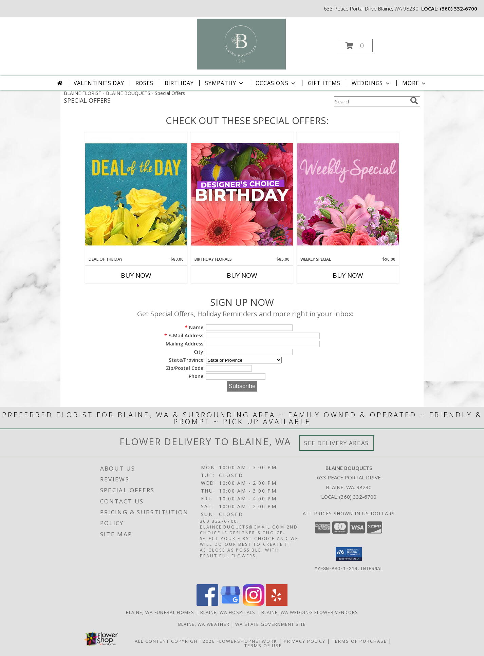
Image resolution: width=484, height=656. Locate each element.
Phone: (197, 376)
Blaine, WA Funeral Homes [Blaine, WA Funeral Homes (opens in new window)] (160, 612)
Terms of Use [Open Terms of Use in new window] (263, 645)
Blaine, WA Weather (203, 624)
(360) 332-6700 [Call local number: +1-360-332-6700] (458, 8)
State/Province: (187, 360)
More (414, 83)
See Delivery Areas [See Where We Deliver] (336, 443)
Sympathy (224, 83)
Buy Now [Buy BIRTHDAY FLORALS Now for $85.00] (242, 275)
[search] (414, 101)
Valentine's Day (99, 83)
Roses (144, 83)
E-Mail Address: (184, 335)
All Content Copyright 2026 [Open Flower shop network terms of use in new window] (175, 641)
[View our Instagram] (253, 604)
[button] (355, 45)
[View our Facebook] (207, 604)
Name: (195, 327)
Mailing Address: (185, 343)
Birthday (179, 83)
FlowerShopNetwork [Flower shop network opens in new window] (247, 641)
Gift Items (324, 83)
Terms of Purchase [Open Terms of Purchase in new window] (359, 641)
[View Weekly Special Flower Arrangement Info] (348, 194)
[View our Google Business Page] (230, 604)
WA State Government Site (270, 624)
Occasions (276, 83)
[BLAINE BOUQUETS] (241, 43)
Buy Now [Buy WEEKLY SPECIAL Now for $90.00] (348, 275)
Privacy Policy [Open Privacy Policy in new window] (304, 641)
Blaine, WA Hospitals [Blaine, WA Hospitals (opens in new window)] (228, 612)
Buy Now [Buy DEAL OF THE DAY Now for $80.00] (136, 275)
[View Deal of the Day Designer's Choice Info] (136, 194)
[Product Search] (370, 101)
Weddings (371, 83)
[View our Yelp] (276, 604)
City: (199, 352)
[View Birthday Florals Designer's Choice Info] (242, 194)
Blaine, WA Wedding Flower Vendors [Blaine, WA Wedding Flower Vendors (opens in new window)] (309, 612)
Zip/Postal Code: (185, 368)
